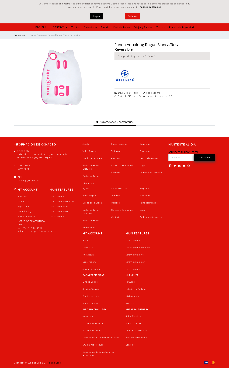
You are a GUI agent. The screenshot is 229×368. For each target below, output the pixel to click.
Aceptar (97, 16)
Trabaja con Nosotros (136, 330)
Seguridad (145, 144)
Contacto (115, 172)
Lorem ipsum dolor (59, 211)
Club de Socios (90, 282)
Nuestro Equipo (133, 323)
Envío (120, 96)
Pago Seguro (153, 92)
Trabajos (115, 151)
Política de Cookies (92, 330)
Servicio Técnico (91, 289)
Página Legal (54, 362)
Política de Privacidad (93, 323)
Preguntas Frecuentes (136, 337)
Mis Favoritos (132, 296)
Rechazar (132, 16)
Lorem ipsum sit (57, 196)
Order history (24, 211)
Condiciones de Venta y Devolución (101, 337)
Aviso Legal (88, 316)
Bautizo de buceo (91, 296)
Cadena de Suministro (151, 172)
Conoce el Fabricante (122, 165)
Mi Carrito (130, 303)
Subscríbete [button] (205, 157)
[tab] (115, 122)
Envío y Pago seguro (93, 344)
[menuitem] (75, 27)
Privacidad (145, 151)
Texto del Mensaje (149, 158)
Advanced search (26, 216)
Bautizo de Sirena (91, 303)
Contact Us (23, 201)
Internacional (89, 183)
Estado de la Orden (92, 158)
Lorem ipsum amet (58, 206)
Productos (19, 34)
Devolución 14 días (128, 92)
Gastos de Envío (91, 176)
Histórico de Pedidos (135, 289)
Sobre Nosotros (119, 144)
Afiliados (115, 158)
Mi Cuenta (130, 282)
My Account (23, 206)
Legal (142, 165)
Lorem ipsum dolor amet (61, 201)
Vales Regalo (89, 151)
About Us (22, 196)
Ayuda (86, 144)
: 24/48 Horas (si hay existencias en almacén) (148, 96)
